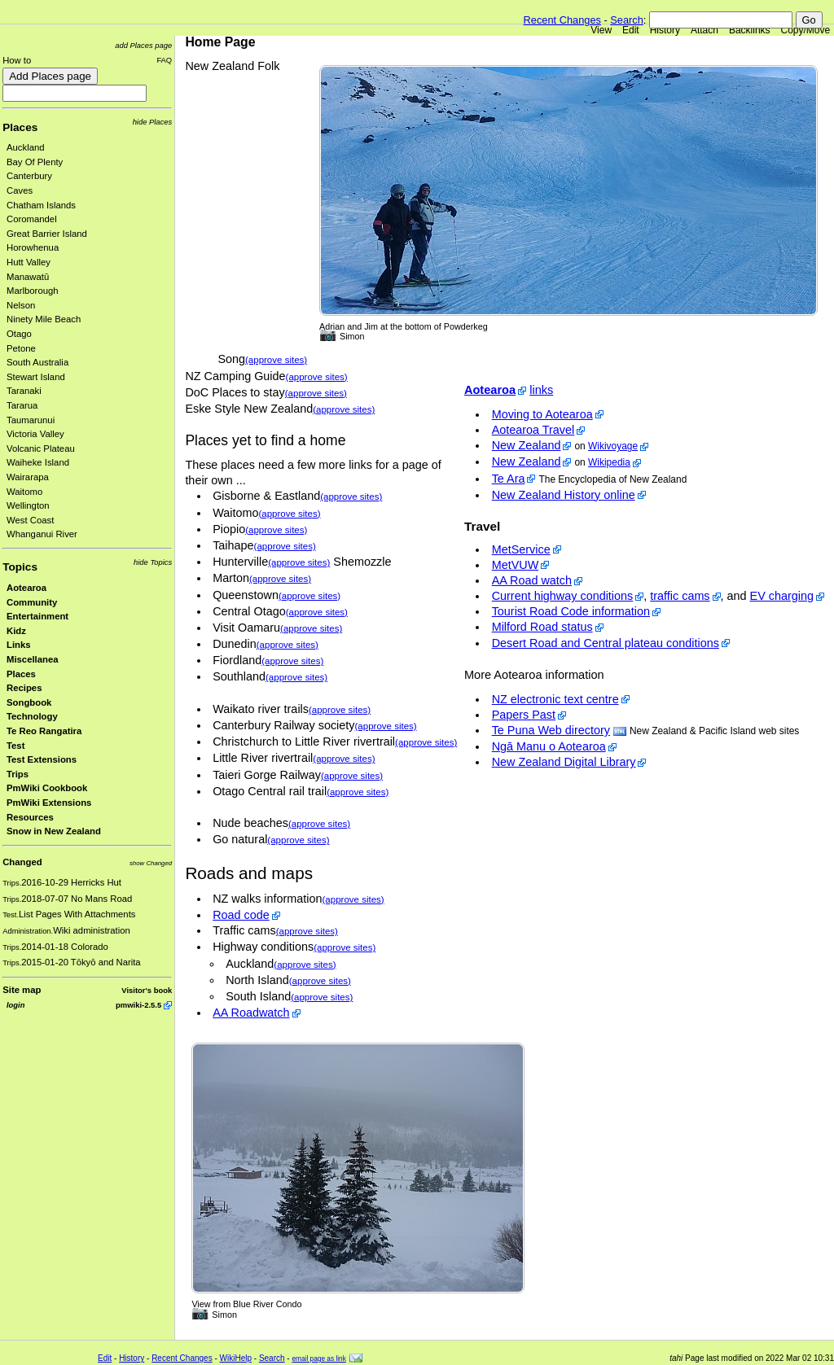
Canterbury (29, 176)
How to (16, 60)
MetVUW (515, 564)
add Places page (143, 45)
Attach (704, 30)
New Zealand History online (563, 494)
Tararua (22, 405)
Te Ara (508, 478)
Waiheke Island (38, 462)
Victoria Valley (35, 434)
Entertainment (37, 616)
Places (19, 127)
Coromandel (32, 219)
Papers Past (523, 714)
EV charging (782, 595)
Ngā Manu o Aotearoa (549, 746)
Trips (18, 774)
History (665, 30)
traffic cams (679, 595)
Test (15, 745)
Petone (21, 348)
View (601, 30)
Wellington (28, 505)
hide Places (153, 121)
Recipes (24, 688)
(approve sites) (276, 360)
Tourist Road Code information (571, 611)
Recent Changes (562, 20)
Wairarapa (28, 477)
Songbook (29, 702)
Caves (20, 190)
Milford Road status (542, 626)
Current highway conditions (563, 595)
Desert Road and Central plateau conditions (605, 643)
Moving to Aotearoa (542, 414)
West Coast (30, 520)
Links (19, 645)
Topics (19, 567)
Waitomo (24, 492)
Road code (241, 914)
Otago (19, 334)
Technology (32, 716)
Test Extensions (42, 759)
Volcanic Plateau (41, 448)
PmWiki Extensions (49, 802)
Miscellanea (33, 659)
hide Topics (153, 562)
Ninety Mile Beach (44, 319)
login (15, 1004)
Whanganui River (42, 534)
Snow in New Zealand (54, 831)
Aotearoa (26, 588)
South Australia (37, 362)
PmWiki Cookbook (47, 788)
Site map (21, 990)
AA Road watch (532, 580)
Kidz (16, 631)
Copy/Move (806, 30)
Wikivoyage (613, 446)
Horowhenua (33, 247)
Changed (22, 862)
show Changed (150, 863)
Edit (630, 30)
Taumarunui (31, 420)
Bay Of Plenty (35, 162)
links (541, 389)
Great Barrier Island (47, 233)
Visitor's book (146, 990)
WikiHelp (236, 1358)
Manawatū (28, 277)
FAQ (164, 59)
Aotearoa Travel (533, 429)
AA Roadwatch (251, 1012)
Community (32, 602)
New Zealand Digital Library (564, 761)
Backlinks (749, 30)
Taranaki (24, 391)
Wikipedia (609, 462)
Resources (30, 817)
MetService (521, 549)
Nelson (21, 305)
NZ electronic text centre (555, 699)
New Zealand (526, 445)
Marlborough (33, 290)
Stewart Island (36, 377)
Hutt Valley (28, 262)
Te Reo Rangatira (44, 731)
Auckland (26, 147)
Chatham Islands (41, 205)
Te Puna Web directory (551, 730)
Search (626, 20)
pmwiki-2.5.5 (138, 1004)
